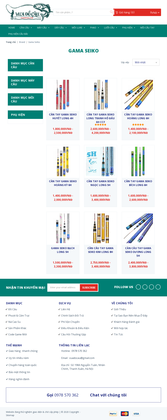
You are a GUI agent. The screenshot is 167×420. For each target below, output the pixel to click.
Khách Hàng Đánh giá (126, 322)
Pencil (19, 185)
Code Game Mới (17, 334)
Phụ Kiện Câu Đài (18, 33)
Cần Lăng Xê (23, 83)
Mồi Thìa (21, 171)
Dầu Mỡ (21, 223)
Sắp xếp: (125, 62)
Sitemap (10, 415)
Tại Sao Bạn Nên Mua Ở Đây (130, 315)
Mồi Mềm (22, 166)
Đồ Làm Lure (24, 228)
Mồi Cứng (23, 161)
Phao (94, 27)
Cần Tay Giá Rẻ (25, 94)
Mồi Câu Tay (147, 27)
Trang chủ (11, 42)
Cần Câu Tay (23, 78)
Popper (20, 190)
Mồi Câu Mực (23, 155)
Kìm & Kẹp (23, 238)
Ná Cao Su (14, 322)
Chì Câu (20, 212)
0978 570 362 (62, 395)
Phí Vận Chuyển (70, 322)
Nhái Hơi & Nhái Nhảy (23, 178)
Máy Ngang (23, 125)
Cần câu (26, 27)
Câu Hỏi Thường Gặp (73, 334)
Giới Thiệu (120, 309)
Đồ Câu (12, 309)
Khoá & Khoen (24, 233)
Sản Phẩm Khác (17, 328)
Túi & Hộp (22, 249)
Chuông (20, 217)
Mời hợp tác (121, 328)
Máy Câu (43, 27)
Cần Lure (22, 88)
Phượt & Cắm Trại (18, 315)
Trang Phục (23, 244)
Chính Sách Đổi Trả (72, 315)
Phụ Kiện (129, 27)
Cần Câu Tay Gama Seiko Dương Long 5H (138, 251)
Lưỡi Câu (110, 27)
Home (11, 27)
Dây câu (61, 27)
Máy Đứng (22, 119)
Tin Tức (118, 334)
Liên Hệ (65, 309)
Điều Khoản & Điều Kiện (75, 328)
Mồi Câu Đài (23, 150)
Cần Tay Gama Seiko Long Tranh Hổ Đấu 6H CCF (100, 118)
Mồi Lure (78, 27)
